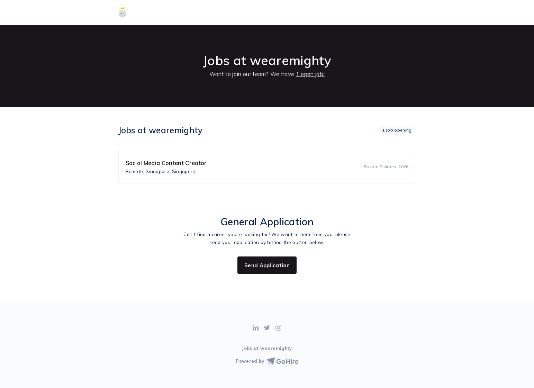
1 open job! (310, 74)
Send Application (267, 265)
